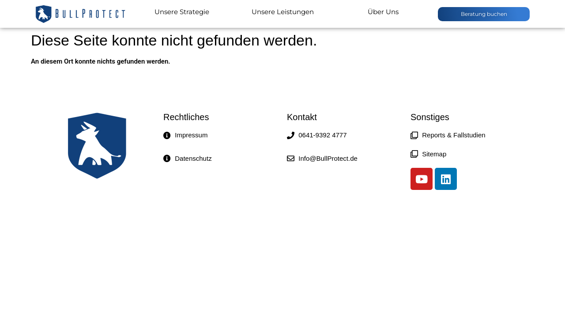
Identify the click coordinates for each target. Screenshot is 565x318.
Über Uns (383, 12)
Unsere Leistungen (283, 12)
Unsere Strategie (181, 12)
